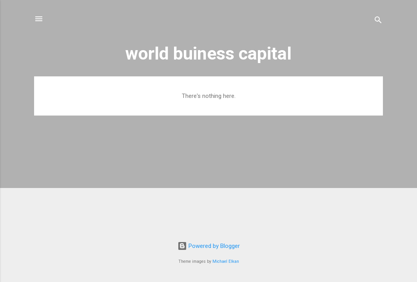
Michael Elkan (225, 261)
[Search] (378, 21)
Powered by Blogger (209, 245)
